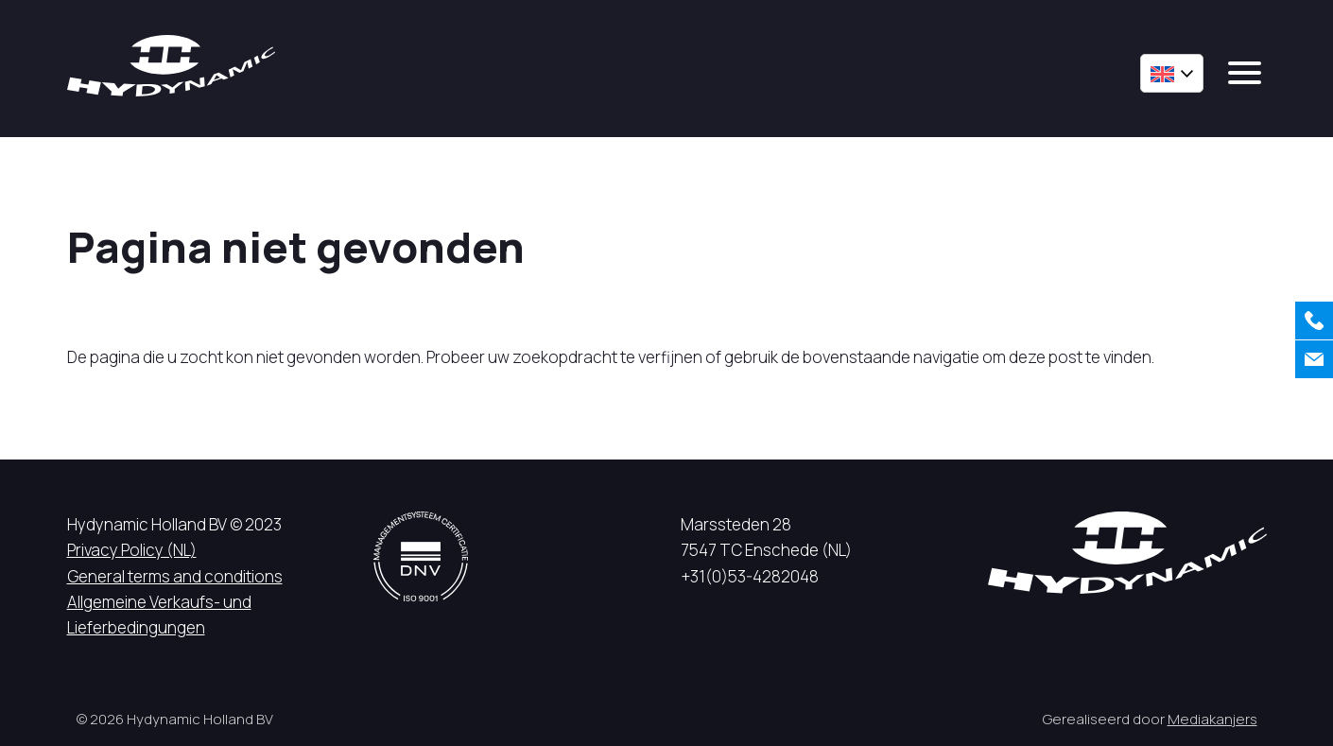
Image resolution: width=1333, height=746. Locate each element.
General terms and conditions (175, 576)
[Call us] (1314, 320)
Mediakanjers (1212, 719)
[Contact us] (1314, 359)
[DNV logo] (420, 556)
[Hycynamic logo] (171, 65)
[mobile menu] (1244, 73)
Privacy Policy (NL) (132, 550)
